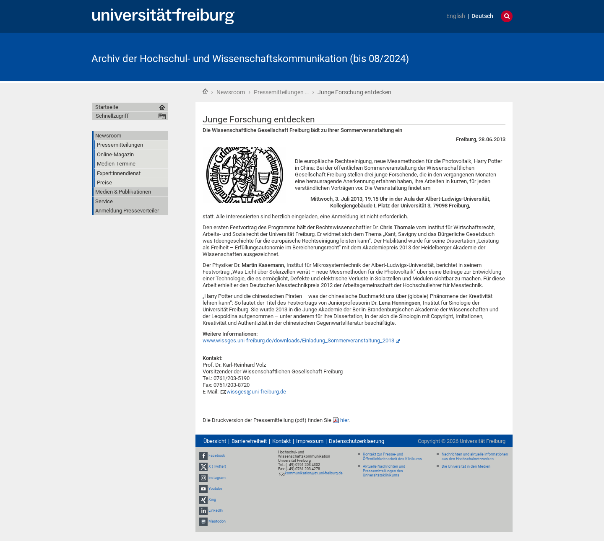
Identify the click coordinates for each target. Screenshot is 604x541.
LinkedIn (215, 510)
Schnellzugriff (112, 116)
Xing (212, 499)
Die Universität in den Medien (466, 466)
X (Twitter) (217, 466)
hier (344, 420)
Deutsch (482, 16)
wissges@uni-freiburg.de (256, 391)
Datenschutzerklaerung (356, 441)
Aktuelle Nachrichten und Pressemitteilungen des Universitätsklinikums (384, 471)
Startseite (205, 91)
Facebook (216, 455)
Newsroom (230, 92)
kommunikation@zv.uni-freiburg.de (314, 473)
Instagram (217, 478)
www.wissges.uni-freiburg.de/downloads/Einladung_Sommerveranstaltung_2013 (298, 340)
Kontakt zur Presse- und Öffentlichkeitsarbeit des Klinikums (392, 456)
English (455, 16)
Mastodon (217, 522)
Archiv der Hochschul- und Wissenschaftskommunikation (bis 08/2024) (250, 59)
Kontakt (281, 441)
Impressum (309, 441)
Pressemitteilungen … (281, 92)
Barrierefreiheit (249, 441)
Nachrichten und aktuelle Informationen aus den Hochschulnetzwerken (475, 456)
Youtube (215, 489)
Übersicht (214, 441)
